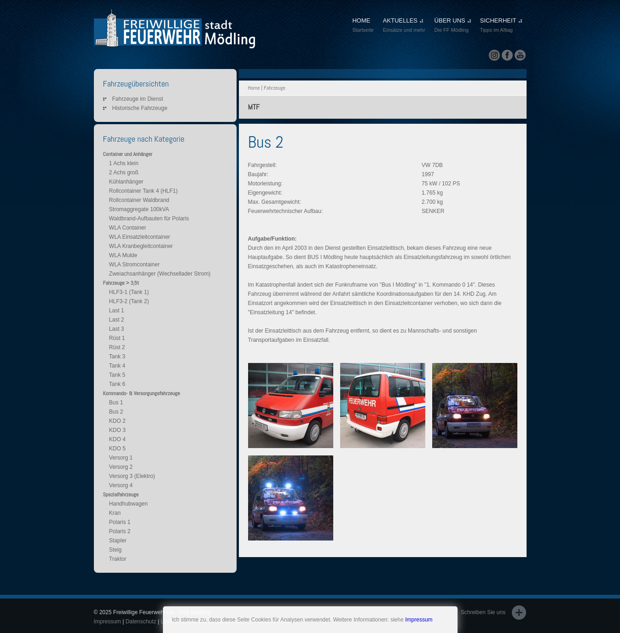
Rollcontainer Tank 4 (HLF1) (143, 191)
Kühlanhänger (126, 181)
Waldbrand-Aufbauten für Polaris (149, 218)
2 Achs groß (124, 172)
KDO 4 (117, 439)
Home (254, 88)
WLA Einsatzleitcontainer (139, 237)
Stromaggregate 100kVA (139, 209)
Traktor (118, 559)
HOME (362, 26)
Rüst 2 (117, 347)
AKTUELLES (404, 26)
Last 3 (116, 329)
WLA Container (127, 227)
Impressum (418, 619)
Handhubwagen (128, 504)
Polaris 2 (120, 531)
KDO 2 (117, 421)
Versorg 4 (121, 485)
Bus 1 (116, 402)
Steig (115, 550)
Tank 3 (117, 356)
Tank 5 (117, 375)
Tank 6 (117, 384)
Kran (115, 513)
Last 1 (116, 310)
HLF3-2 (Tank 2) (129, 301)
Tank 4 (117, 366)
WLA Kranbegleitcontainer (141, 246)
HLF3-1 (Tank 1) (129, 292)
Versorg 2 (121, 467)
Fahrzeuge (274, 88)
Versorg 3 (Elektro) (132, 476)
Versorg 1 (121, 458)
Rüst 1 (117, 338)
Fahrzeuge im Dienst (137, 99)
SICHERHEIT (501, 26)
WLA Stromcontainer (134, 264)
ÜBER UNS (453, 26)
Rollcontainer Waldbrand (139, 200)
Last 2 (116, 319)
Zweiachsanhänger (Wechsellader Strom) (160, 273)
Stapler (118, 540)
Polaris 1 (120, 522)
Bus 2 (116, 412)
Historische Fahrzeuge (140, 108)
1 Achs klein (124, 163)
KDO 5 (117, 448)
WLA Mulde (123, 255)
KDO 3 (117, 430)
